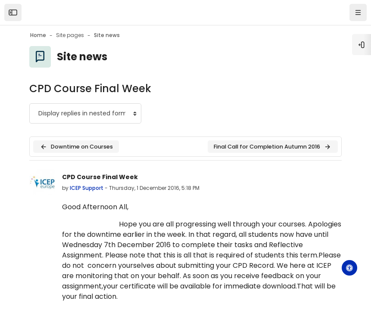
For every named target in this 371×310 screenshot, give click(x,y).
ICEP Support (86, 188)
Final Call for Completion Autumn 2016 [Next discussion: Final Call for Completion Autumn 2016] (272, 147)
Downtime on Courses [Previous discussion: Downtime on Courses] (76, 147)
